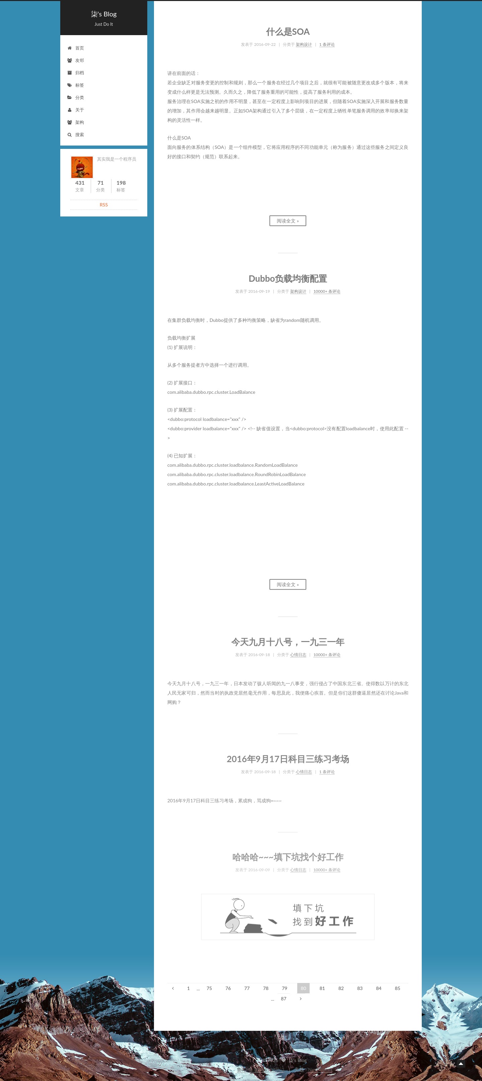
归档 (75, 72)
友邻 (75, 60)
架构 (75, 122)
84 (378, 988)
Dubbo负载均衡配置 (288, 275)
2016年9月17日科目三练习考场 (288, 756)
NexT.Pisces (320, 1069)
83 (360, 988)
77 (247, 988)
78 (265, 988)
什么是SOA (288, 28)
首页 (75, 48)
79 (284, 988)
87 (283, 998)
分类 (75, 97)
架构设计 (304, 41)
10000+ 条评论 (326, 288)
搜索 (75, 134)
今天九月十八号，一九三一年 (287, 638)
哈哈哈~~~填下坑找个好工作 (287, 854)
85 (397, 988)
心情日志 (298, 651)
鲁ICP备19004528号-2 (261, 1069)
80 (303, 988)
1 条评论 (327, 41)
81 (322, 988)
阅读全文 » (288, 217)
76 (228, 988)
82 (341, 988)
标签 (75, 85)
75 (209, 988)
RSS (104, 204)
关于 (75, 109)
